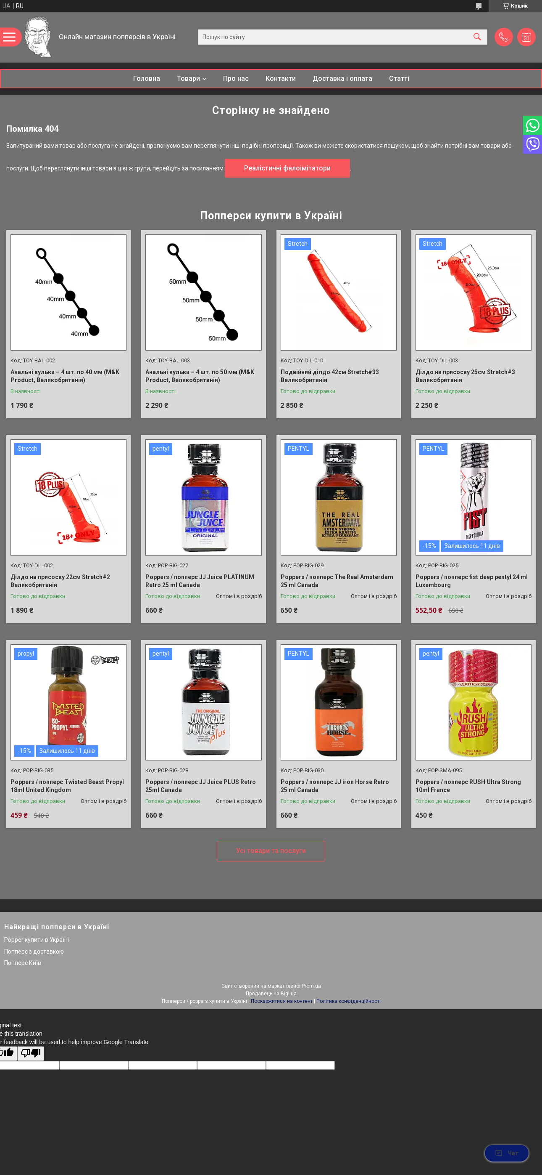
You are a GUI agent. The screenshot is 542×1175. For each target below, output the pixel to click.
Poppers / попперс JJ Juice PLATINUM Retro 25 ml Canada (199, 581)
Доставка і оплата (342, 78)
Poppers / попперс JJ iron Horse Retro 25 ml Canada (335, 786)
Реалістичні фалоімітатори (287, 168)
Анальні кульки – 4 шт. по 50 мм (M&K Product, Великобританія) (199, 376)
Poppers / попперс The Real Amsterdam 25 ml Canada (337, 581)
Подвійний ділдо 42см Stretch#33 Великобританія (330, 376)
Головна (146, 78)
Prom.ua (311, 986)
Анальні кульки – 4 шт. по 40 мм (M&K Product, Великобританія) (65, 376)
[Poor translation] (30, 1053)
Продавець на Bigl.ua (271, 994)
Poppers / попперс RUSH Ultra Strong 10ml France (468, 786)
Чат (506, 1153)
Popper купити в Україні (36, 939)
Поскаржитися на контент (282, 1001)
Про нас (236, 78)
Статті (399, 78)
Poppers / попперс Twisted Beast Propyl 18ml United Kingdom (67, 786)
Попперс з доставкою (34, 951)
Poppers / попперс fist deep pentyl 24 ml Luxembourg (472, 581)
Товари (188, 78)
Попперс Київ (22, 963)
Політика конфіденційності (348, 1001)
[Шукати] (477, 37)
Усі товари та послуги (271, 851)
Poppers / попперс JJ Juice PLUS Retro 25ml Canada (200, 786)
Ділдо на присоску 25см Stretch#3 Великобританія (465, 376)
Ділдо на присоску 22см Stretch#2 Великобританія (60, 581)
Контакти (281, 78)
